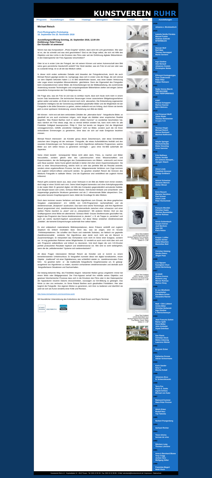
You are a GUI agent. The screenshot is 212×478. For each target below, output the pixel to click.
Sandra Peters (161, 253)
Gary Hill (159, 228)
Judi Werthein (161, 226)
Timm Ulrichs (161, 435)
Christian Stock (161, 338)
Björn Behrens (161, 107)
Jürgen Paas (160, 256)
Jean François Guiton (164, 320)
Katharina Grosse (162, 356)
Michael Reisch (161, 130)
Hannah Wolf (160, 48)
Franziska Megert (162, 467)
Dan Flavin (159, 336)
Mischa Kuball (161, 370)
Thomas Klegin (161, 128)
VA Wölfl (158, 274)
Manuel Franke (161, 36)
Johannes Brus (161, 377)
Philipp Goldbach (162, 173)
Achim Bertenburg (163, 267)
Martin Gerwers (161, 55)
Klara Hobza (160, 230)
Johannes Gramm (162, 66)
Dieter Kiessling (162, 146)
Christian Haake (162, 210)
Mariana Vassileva (162, 194)
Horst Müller (160, 324)
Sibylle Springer (162, 142)
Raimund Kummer (162, 400)
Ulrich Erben (160, 409)
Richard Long (161, 279)
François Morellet (162, 208)
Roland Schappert (162, 103)
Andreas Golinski (162, 39)
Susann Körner (161, 224)
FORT (157, 101)
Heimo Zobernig (162, 340)
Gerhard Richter (162, 428)
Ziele (72, 20)
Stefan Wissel (161, 185)
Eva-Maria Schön (162, 294)
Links (145, 20)
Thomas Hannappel (163, 52)
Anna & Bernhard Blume (165, 454)
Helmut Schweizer (162, 181)
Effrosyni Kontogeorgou (165, 75)
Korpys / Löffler (161, 237)
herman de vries (162, 437)
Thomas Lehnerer (162, 446)
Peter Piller (160, 80)
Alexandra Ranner (162, 297)
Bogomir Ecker (161, 349)
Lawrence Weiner (162, 342)
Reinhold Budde (162, 144)
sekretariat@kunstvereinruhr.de (133, 473)
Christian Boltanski (163, 308)
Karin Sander (160, 366)
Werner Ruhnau (161, 215)
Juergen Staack (161, 162)
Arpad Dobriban (162, 329)
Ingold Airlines (161, 391)
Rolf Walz (159, 50)
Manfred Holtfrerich (163, 135)
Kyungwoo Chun (162, 265)
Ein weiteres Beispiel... (164, 160)
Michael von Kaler (162, 393)
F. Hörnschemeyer (162, 313)
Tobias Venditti (161, 158)
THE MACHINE (161, 91)
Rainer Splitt (160, 322)
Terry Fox (159, 386)
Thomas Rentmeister (164, 119)
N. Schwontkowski (163, 379)
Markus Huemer (162, 105)
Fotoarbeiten (160, 292)
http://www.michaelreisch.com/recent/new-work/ (56, 294)
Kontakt (131, 20)
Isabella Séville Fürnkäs (165, 34)
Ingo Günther (160, 62)
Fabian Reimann (162, 82)
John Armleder (161, 326)
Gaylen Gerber (161, 240)
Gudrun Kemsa (161, 276)
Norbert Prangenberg (164, 421)
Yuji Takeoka (160, 414)
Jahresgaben (101, 20)
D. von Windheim (162, 290)
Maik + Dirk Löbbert (163, 304)
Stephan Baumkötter (164, 212)
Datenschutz (157, 473)
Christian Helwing (162, 251)
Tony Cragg (160, 456)
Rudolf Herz (160, 412)
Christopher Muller (163, 68)
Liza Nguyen (160, 263)
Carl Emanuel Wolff (163, 114)
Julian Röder (160, 116)
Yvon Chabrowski (162, 78)
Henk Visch (160, 469)
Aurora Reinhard (162, 132)
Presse (116, 20)
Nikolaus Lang (161, 444)
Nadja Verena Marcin (164, 89)
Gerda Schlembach (163, 222)
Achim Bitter (160, 306)
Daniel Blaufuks (162, 242)
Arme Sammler (161, 148)
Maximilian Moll (161, 244)
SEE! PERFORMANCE (164, 93)
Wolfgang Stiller (162, 460)
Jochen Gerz (160, 458)
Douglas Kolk (160, 121)
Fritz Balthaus (161, 155)
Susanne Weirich (162, 183)
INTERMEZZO (161, 41)
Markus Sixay (161, 283)
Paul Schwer (160, 196)
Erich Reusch (161, 192)
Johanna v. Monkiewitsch (166, 27)
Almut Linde (160, 169)
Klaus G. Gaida (161, 389)
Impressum (148, 473)
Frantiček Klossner (163, 171)
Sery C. (158, 368)
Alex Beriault (160, 64)
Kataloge (86, 20)
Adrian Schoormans (163, 359)
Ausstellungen (57, 20)
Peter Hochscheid (162, 201)
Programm (42, 20)
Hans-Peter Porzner (163, 402)
